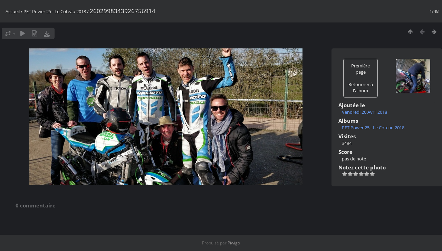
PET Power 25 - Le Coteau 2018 (54, 11)
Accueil (13, 11)
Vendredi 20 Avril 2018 (364, 112)
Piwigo (234, 243)
